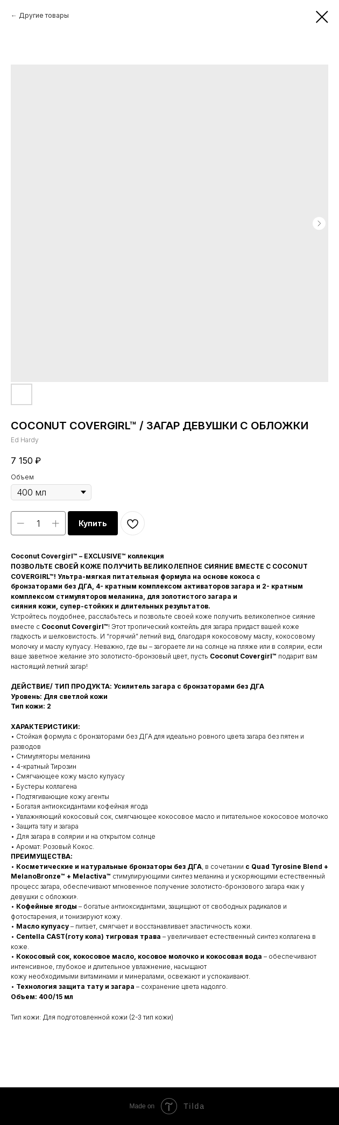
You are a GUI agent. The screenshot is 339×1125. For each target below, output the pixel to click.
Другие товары (44, 15)
